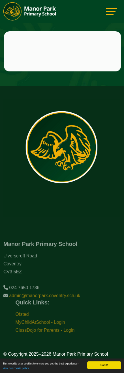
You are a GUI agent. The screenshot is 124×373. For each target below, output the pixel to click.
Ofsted (26, 314)
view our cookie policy (16, 368)
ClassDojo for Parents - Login (48, 330)
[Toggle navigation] (111, 11)
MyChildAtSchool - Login (44, 322)
